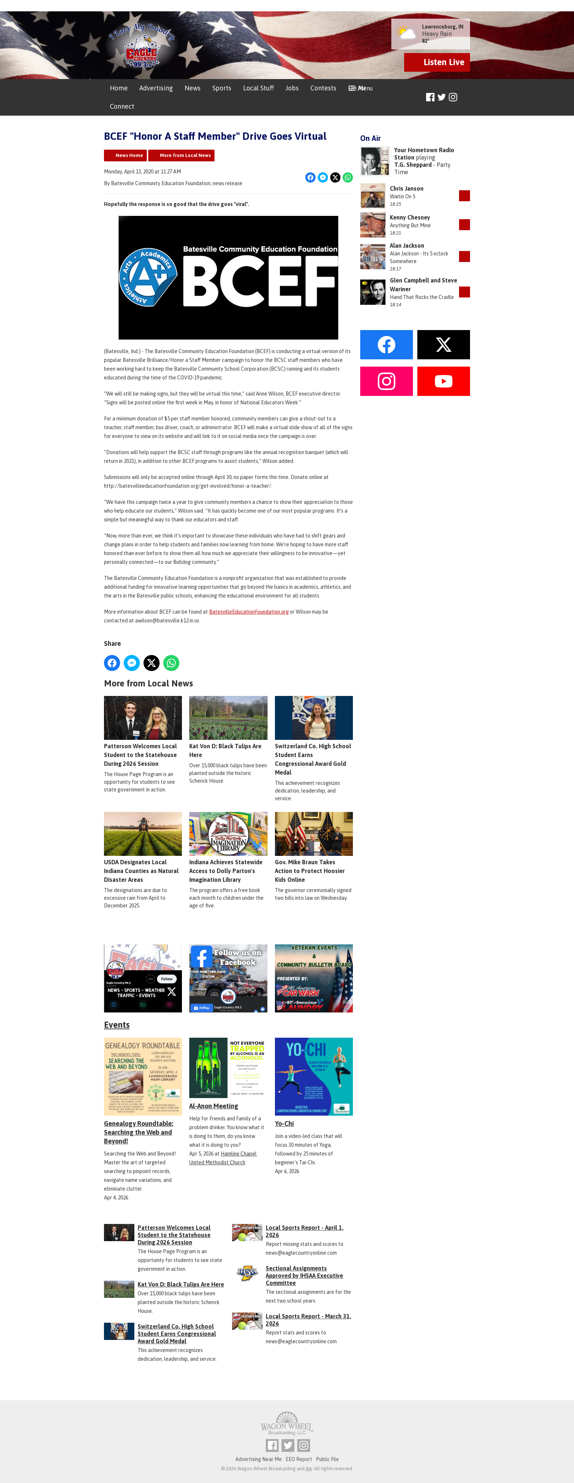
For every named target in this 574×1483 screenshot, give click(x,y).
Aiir (309, 1468)
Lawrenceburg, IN (442, 27)
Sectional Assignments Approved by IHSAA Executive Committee (304, 1275)
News (192, 88)
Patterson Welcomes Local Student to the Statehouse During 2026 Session (143, 731)
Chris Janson (407, 188)
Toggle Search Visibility (465, 97)
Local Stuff (258, 88)
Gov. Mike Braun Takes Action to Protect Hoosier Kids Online (314, 847)
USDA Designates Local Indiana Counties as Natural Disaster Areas (143, 847)
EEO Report (299, 1459)
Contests (323, 88)
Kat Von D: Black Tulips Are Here (228, 727)
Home (119, 88)
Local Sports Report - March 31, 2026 (308, 1320)
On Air (357, 88)
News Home (129, 155)
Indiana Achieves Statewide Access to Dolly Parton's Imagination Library (228, 847)
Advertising (156, 88)
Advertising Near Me (258, 1459)
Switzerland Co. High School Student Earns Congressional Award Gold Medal (314, 736)
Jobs (292, 88)
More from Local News (185, 155)
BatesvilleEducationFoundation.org (249, 612)
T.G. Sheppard (413, 164)
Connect (122, 106)
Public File (327, 1459)
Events (117, 1025)
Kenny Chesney (410, 217)
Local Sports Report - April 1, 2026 (304, 1231)
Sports (221, 88)
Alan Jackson (407, 245)
